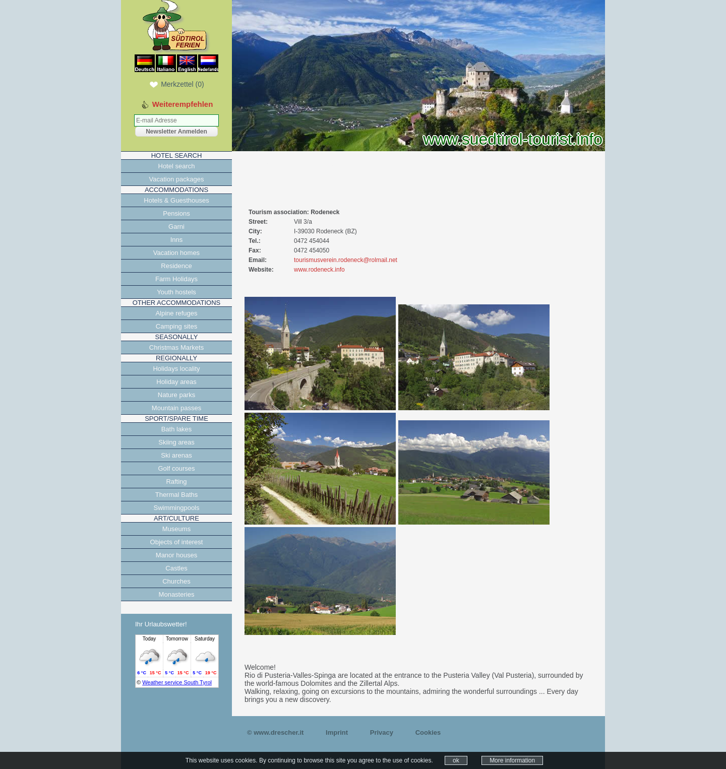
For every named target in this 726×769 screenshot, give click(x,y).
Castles (176, 568)
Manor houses (176, 555)
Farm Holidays (176, 279)
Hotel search (176, 166)
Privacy (381, 732)
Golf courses (176, 468)
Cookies (428, 732)
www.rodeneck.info (319, 269)
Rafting (176, 481)
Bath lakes (176, 429)
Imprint (337, 732)
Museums (176, 529)
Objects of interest (176, 542)
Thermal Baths (176, 494)
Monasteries (177, 594)
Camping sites (176, 326)
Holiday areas (176, 382)
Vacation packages (176, 179)
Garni (176, 226)
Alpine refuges (176, 313)
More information (512, 760)
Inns (176, 239)
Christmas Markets (176, 347)
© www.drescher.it (275, 732)
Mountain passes (176, 408)
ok (456, 760)
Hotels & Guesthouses (176, 200)
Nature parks (176, 395)
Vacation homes (176, 253)
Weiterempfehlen (182, 104)
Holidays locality (176, 368)
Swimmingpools (176, 507)
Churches (176, 581)
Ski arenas (176, 455)
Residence (176, 266)
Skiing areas (176, 442)
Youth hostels (176, 292)
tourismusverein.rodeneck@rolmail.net (345, 260)
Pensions (176, 213)
